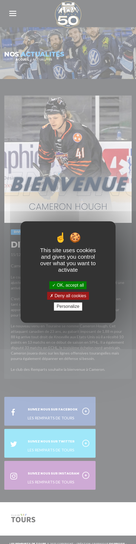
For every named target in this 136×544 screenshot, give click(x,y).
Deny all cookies (68, 295)
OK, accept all (68, 285)
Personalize (68, 306)
